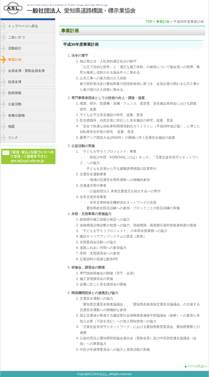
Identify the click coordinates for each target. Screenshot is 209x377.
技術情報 (14, 93)
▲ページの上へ (195, 366)
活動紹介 (14, 48)
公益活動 (14, 104)
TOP (149, 22)
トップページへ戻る (23, 26)
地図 (11, 126)
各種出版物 (16, 115)
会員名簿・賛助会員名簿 (26, 71)
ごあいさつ (16, 37)
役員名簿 (14, 82)
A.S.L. (104, 374)
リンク (13, 138)
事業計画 (14, 60)
